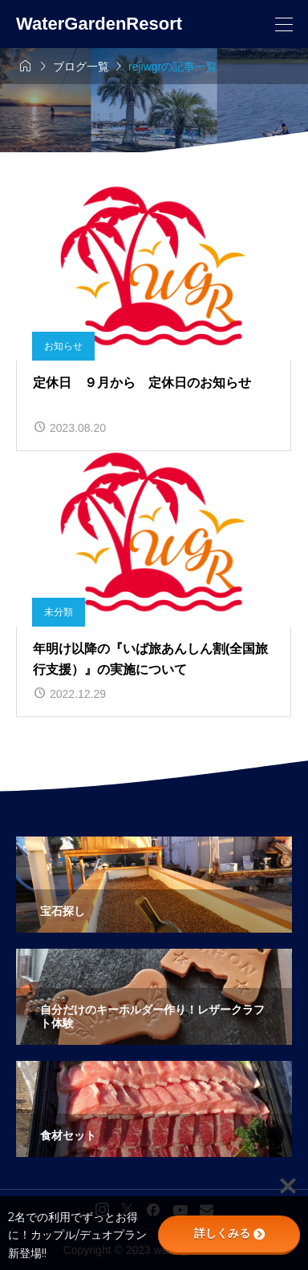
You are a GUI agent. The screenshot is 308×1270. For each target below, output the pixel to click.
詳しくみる (229, 1233)
